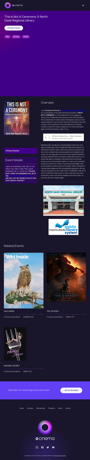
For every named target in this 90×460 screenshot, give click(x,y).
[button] (83, 5)
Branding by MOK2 (60, 456)
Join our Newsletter (71, 390)
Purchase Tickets (14, 28)
